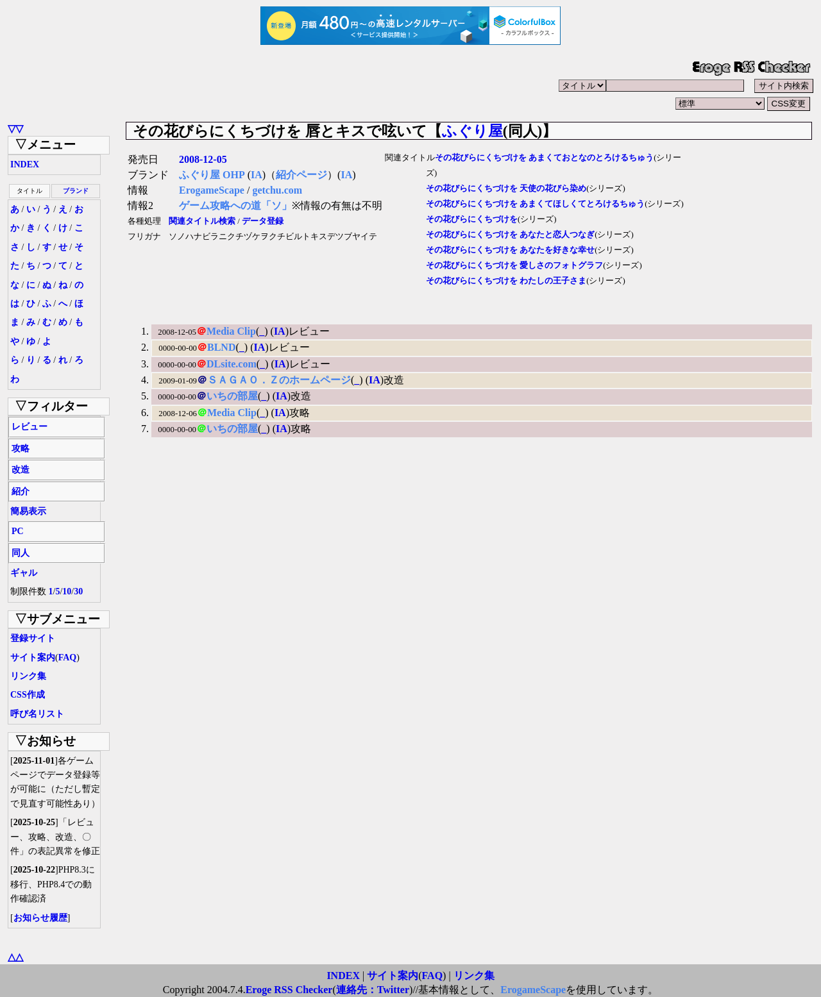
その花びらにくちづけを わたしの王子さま (506, 280)
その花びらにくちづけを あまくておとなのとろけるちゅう (544, 157)
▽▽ (15, 128)
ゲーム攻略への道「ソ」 (235, 205)
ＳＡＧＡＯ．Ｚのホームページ (279, 379)
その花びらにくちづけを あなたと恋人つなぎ (510, 234)
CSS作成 (27, 695)
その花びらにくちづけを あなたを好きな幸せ (510, 250)
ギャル (23, 573)
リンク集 (28, 676)
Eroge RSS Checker (289, 989)
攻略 (21, 448)
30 (78, 591)
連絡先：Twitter (372, 989)
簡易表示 (28, 511)
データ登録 (263, 221)
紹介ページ (301, 174)
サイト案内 (32, 657)
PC (18, 531)
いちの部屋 (232, 395)
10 (66, 591)
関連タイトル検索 (202, 221)
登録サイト (32, 638)
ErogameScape (211, 190)
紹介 (21, 491)
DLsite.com (232, 363)
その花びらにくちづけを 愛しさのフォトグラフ (514, 265)
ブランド (76, 190)
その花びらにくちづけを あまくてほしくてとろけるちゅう (535, 203)
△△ (15, 956)
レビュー (29, 426)
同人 (21, 553)
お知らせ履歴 (40, 918)
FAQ (67, 657)
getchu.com (277, 190)
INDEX (24, 164)
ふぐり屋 (472, 130)
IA (256, 174)
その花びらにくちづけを (472, 219)
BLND (221, 347)
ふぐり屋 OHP (212, 174)
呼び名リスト (37, 714)
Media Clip (231, 331)
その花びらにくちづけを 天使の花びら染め (506, 188)
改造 (21, 469)
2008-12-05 (203, 159)
